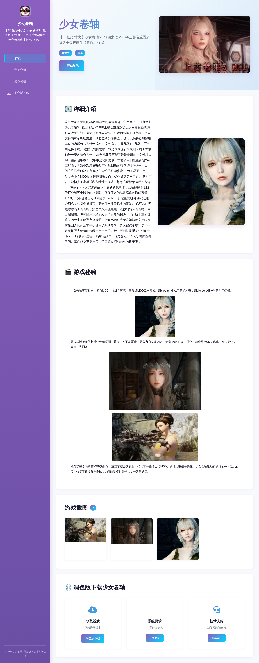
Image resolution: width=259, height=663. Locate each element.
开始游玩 (73, 65)
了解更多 (154, 637)
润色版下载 (93, 638)
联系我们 (216, 637)
